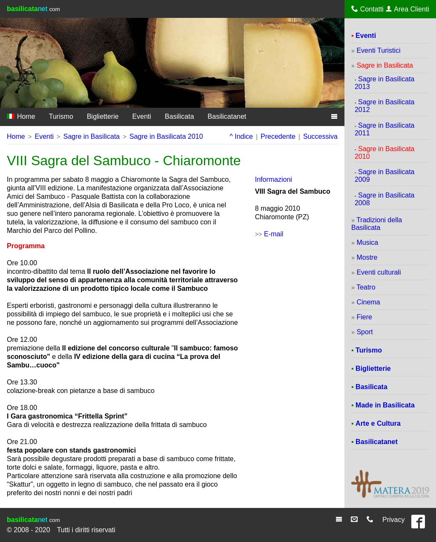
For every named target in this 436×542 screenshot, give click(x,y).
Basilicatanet (227, 116)
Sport (364, 332)
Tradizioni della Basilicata (376, 223)
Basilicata (179, 116)
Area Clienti (407, 9)
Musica (367, 242)
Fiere (364, 317)
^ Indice (241, 136)
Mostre (366, 257)
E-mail (273, 234)
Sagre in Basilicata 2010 (166, 136)
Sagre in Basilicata (91, 136)
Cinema (368, 302)
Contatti (367, 9)
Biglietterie (103, 116)
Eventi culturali (378, 272)
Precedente (278, 136)
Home (21, 116)
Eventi (141, 116)
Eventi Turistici (378, 50)
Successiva (320, 136)
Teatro (365, 287)
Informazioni (273, 179)
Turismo (61, 116)
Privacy (393, 519)
